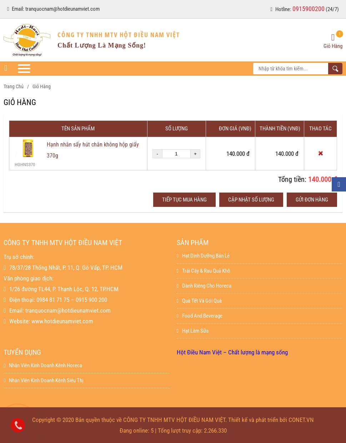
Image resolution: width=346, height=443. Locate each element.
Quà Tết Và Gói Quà (199, 301)
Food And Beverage (199, 316)
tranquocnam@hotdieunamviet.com (62, 9)
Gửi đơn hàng (312, 199)
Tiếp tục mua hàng (184, 199)
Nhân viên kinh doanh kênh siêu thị (43, 380)
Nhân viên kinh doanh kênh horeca (43, 365)
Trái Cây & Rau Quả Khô (203, 271)
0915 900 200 (91, 299)
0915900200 (308, 9)
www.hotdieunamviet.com (62, 321)
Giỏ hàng (41, 86)
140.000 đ (322, 179)
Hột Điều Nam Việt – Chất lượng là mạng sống (232, 352)
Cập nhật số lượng (251, 199)
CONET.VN (301, 419)
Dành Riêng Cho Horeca (204, 286)
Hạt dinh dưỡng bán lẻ (203, 256)
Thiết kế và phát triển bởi (257, 419)
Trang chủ (14, 86)
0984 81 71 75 (52, 299)
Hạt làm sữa (193, 331)
